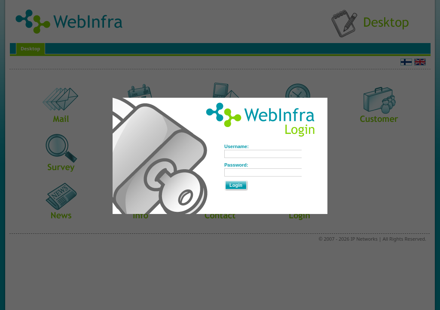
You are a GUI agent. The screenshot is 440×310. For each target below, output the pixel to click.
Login (235, 185)
